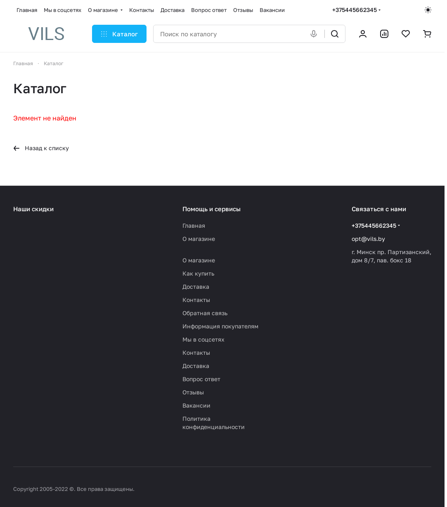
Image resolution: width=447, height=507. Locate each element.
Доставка (195, 286)
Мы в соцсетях (203, 339)
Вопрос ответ (201, 378)
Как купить (198, 273)
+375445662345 (354, 9)
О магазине (198, 238)
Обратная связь (204, 312)
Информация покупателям (220, 326)
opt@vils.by (368, 238)
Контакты (196, 299)
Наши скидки (33, 208)
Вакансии (196, 405)
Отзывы (193, 392)
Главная (193, 225)
